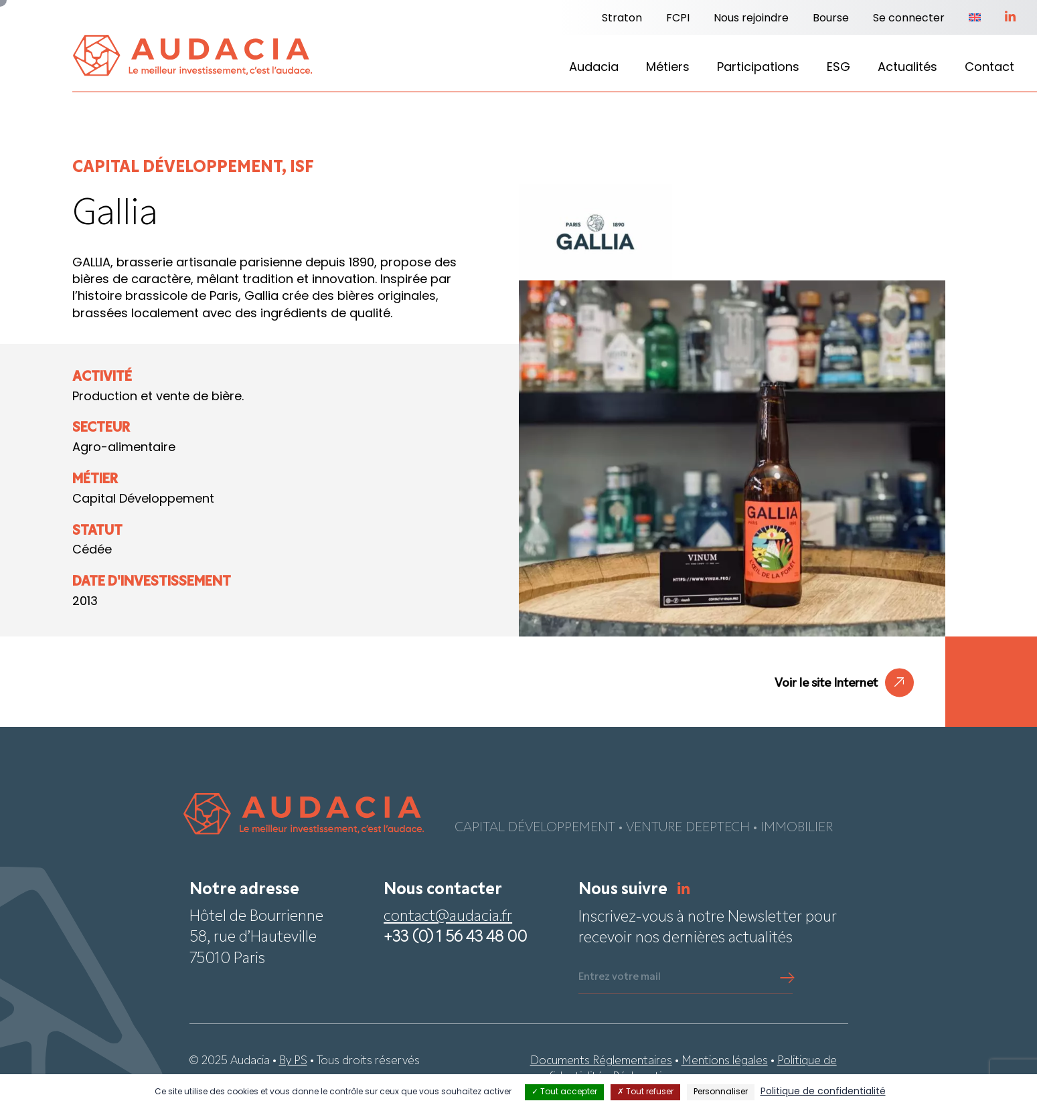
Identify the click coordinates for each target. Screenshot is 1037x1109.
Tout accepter (564, 1092)
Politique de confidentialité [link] (823, 1092)
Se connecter (909, 18)
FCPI (678, 18)
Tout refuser (645, 1092)
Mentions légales (725, 1061)
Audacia (594, 68)
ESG (838, 68)
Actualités (907, 68)
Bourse (831, 18)
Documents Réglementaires (601, 1061)
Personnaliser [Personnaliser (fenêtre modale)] (721, 1092)
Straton (622, 18)
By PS (293, 1061)
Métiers (668, 68)
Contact (989, 68)
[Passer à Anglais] (974, 18)
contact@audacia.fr (448, 917)
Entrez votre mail (619, 977)
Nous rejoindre (751, 18)
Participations (758, 68)
